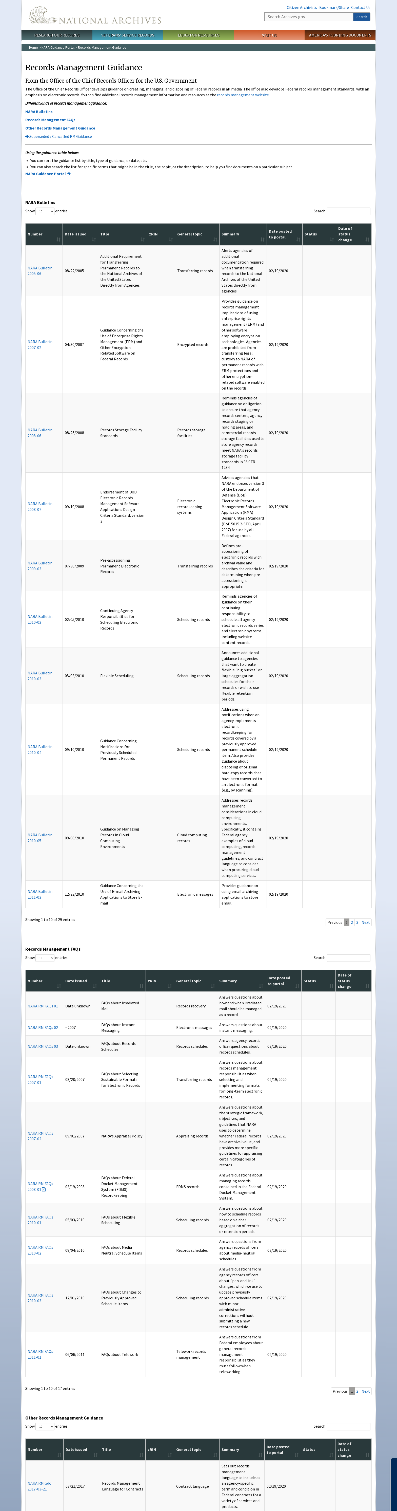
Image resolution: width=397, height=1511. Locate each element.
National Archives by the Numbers (221, 1339)
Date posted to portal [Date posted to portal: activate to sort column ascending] (299, 234)
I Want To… (272, 1323)
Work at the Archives (334, 1343)
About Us (212, 1323)
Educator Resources (198, 35)
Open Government (217, 1359)
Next (366, 580)
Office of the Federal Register (168, 1343)
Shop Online (100, 1381)
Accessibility (156, 1473)
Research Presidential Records (284, 1361)
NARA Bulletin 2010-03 (35, 453)
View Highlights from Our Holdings (279, 1369)
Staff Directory (156, 1361)
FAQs (34, 1419)
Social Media (39, 1407)
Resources (40, 1381)
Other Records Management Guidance (60, 128)
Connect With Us (198, 1446)
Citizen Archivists (302, 7)
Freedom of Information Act (213, 1473)
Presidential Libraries (161, 1355)
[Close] (391, 1464)
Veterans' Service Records (127, 35)
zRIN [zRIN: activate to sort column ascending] (144, 233)
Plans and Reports (217, 1353)
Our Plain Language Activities (225, 1365)
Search (361, 16)
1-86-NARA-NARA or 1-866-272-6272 (199, 1486)
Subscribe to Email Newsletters (111, 1343)
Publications (100, 1323)
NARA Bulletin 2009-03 (35, 401)
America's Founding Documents (340, 35)
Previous (334, 580)
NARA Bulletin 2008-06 (35, 340)
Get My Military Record (278, 1331)
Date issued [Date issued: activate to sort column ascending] (61, 234)
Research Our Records (57, 35)
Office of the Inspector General (168, 1349)
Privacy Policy (178, 1473)
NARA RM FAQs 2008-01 (37, 764)
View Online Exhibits (276, 1349)
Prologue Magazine (102, 1337)
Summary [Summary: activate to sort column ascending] (200, 233)
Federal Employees (44, 1337)
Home (33, 47)
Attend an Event (331, 1331)
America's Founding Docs (49, 1395)
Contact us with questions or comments (55, 1299)
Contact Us (360, 7)
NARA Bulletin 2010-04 (35, 486)
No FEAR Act (245, 1473)
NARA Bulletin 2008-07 (35, 373)
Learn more (352, 1502)
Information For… (48, 1323)
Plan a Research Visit (276, 1337)
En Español (38, 1413)
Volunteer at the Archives (338, 1349)
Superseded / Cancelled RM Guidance (58, 136)
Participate (330, 1323)
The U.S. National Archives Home (95, 15)
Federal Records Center (163, 1337)
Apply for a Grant (273, 1355)
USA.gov (262, 1473)
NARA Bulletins (39, 111)
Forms (34, 1425)
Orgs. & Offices (160, 1323)
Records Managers (44, 1361)
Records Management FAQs (50, 119)
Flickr (223, 1454)
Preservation (40, 1355)
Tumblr (198, 1454)
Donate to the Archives (336, 1337)
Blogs (92, 1349)
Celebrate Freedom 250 (336, 1355)
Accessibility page (146, 1276)
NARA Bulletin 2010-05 (35, 525)
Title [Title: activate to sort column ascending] (83, 233)
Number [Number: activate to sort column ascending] (35, 233)
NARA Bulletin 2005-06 (35, 262)
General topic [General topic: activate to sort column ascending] (165, 234)
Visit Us (269, 35)
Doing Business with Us (220, 1347)
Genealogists (40, 1343)
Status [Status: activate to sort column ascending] (324, 233)
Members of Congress (47, 1349)
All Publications (99, 1355)
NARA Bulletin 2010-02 (35, 425)
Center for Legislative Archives (168, 1331)
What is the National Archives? (225, 1331)
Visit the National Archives (280, 1343)
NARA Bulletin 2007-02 (35, 301)
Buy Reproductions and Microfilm (105, 1397)
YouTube (207, 1454)
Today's (106, 1331)
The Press (37, 1367)
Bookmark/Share (334, 7)
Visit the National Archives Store (112, 1389)
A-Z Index (37, 1389)
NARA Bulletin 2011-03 (35, 555)
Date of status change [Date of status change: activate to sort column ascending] (354, 234)
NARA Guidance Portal (58, 47)
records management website (243, 94)
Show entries (46, 211)
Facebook (174, 1454)
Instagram (190, 1454)
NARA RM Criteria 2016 (36, 1206)
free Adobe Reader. (84, 1272)
